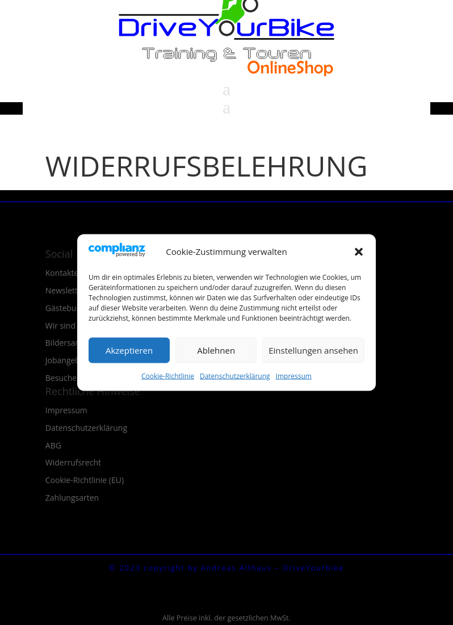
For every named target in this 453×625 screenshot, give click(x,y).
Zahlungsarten (72, 497)
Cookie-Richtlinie (167, 375)
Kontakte (62, 272)
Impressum (294, 375)
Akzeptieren (129, 350)
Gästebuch (65, 308)
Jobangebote (68, 360)
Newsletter (65, 290)
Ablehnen (216, 350)
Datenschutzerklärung (235, 375)
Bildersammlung (75, 342)
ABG (53, 445)
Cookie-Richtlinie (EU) (84, 480)
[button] (358, 251)
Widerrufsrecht (73, 462)
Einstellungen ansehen (313, 350)
